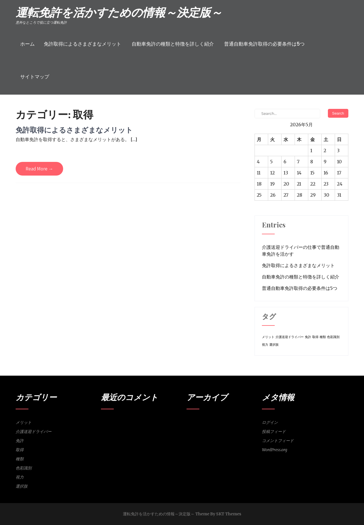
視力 (20, 477)
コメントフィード (278, 440)
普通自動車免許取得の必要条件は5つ (264, 43)
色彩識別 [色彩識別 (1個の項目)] (333, 337)
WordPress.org (274, 449)
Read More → (39, 169)
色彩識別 (24, 468)
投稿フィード (274, 431)
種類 (20, 458)
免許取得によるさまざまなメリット (82, 43)
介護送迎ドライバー (33, 431)
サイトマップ (34, 76)
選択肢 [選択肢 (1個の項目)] (274, 345)
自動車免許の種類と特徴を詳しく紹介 (173, 43)
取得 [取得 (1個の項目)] (315, 337)
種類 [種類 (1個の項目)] (323, 337)
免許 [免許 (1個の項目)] (308, 337)
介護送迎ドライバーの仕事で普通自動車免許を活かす (300, 250)
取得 (20, 449)
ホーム (27, 43)
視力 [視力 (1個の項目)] (265, 345)
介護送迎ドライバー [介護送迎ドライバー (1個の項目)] (290, 337)
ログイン (270, 422)
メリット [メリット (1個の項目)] (268, 337)
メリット (24, 422)
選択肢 (22, 486)
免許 (20, 440)
